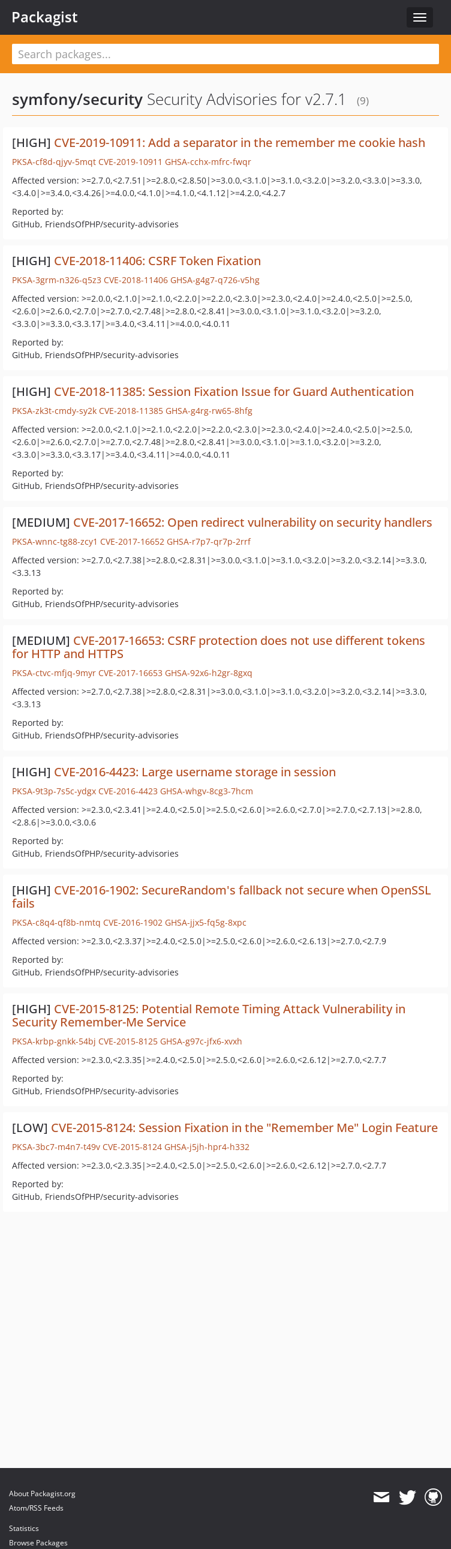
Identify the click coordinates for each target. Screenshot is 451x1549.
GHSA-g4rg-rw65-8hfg (209, 410)
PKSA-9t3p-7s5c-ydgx (54, 791)
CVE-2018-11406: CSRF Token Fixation (157, 261)
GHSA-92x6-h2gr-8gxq (208, 673)
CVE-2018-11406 (136, 280)
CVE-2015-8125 (128, 1041)
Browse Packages (38, 1543)
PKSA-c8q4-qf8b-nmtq (56, 922)
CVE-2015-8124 (132, 1146)
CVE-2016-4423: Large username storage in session (195, 772)
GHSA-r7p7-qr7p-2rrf (209, 541)
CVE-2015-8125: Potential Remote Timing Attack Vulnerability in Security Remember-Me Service (208, 1015)
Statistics (24, 1528)
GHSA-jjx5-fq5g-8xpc (205, 922)
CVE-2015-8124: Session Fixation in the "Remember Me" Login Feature (244, 1127)
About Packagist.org (42, 1493)
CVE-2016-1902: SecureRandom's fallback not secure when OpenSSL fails (221, 896)
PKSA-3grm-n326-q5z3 (56, 280)
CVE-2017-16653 (130, 673)
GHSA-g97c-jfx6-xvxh (201, 1041)
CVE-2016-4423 (128, 791)
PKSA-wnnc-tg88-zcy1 (55, 541)
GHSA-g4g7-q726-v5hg (215, 280)
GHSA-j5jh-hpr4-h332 (206, 1146)
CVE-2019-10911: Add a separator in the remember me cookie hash (239, 142)
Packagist (44, 16)
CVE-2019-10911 (130, 161)
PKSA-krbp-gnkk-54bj (54, 1041)
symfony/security (77, 99)
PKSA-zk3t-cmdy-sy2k (54, 410)
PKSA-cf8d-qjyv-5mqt (54, 161)
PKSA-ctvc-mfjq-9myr (54, 673)
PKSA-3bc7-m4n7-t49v (56, 1146)
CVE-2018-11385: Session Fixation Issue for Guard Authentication (234, 391)
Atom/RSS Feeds (36, 1508)
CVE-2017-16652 (132, 541)
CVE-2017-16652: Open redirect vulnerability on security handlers (252, 522)
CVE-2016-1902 (133, 922)
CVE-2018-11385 (131, 410)
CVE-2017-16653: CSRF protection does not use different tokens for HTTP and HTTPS (218, 647)
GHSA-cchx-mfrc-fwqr (208, 161)
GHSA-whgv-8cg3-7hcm (206, 791)
